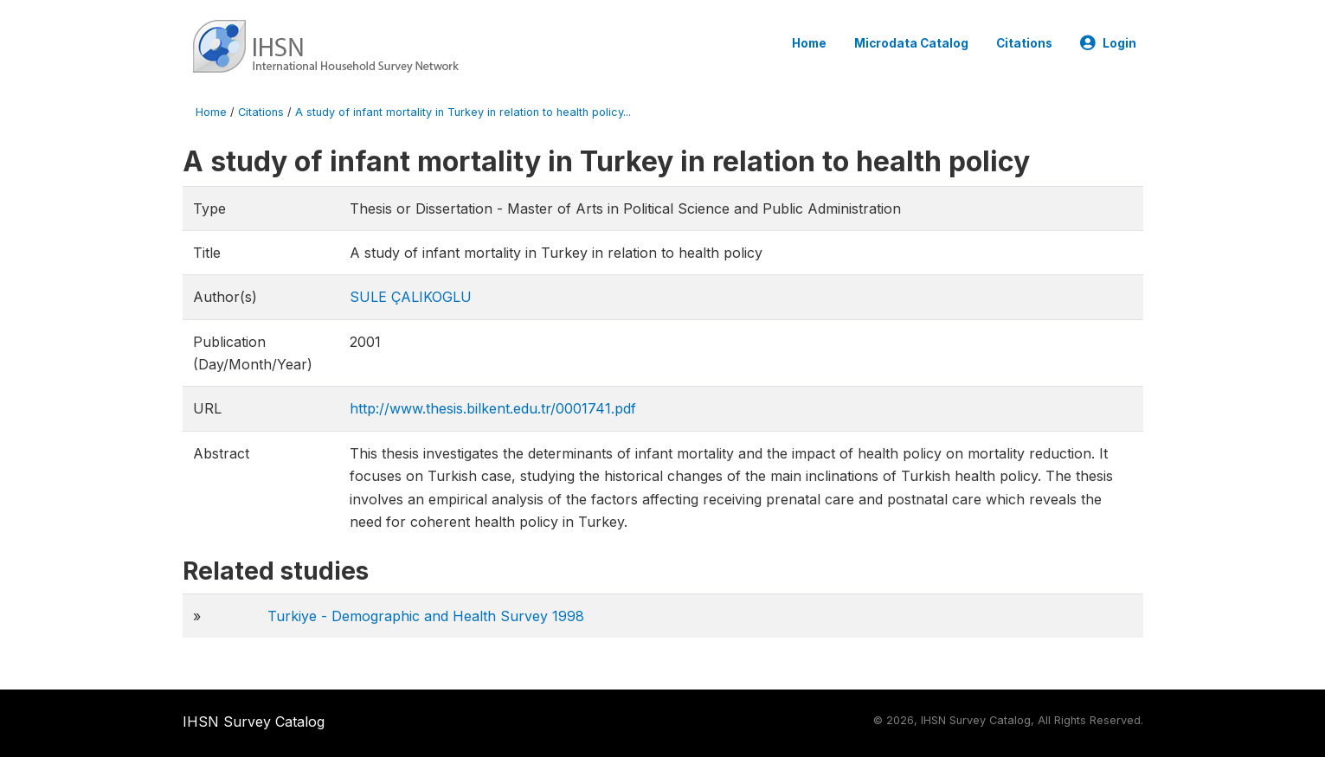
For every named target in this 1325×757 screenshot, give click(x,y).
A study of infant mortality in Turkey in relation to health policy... (463, 112)
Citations (1024, 43)
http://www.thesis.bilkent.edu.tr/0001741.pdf (493, 408)
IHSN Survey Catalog (254, 721)
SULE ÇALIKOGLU (411, 296)
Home (809, 43)
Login (1108, 43)
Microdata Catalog (911, 43)
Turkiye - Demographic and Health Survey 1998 (425, 616)
